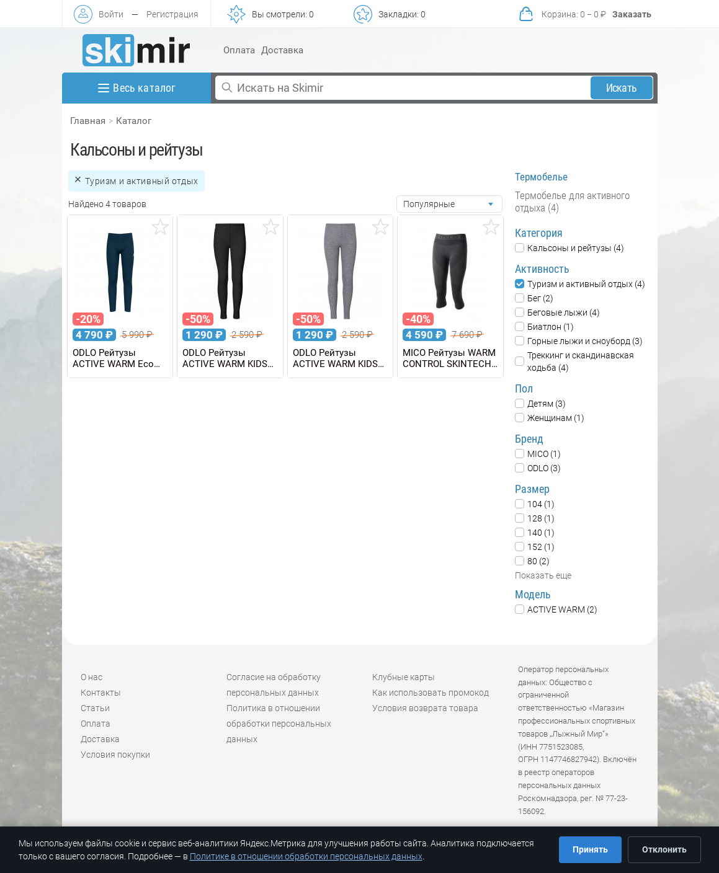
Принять (590, 849)
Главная (87, 120)
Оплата (239, 50)
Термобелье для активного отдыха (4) (572, 201)
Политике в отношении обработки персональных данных (306, 856)
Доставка (282, 50)
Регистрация (172, 14)
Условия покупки (115, 755)
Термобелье (541, 177)
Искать (621, 87)
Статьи (95, 708)
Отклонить (664, 849)
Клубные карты (403, 677)
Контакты (101, 693)
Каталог (133, 120)
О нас (91, 677)
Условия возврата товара (425, 708)
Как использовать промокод (430, 693)
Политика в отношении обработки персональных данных (278, 723)
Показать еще (543, 575)
